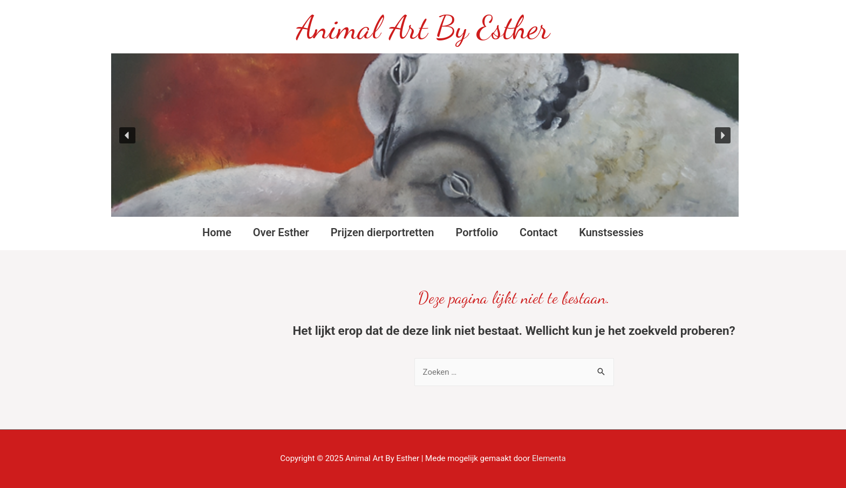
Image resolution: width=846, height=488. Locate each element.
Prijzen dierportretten (382, 232)
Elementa (549, 458)
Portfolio (476, 232)
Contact (538, 232)
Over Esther (281, 232)
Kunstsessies (611, 232)
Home (216, 232)
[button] (127, 135)
